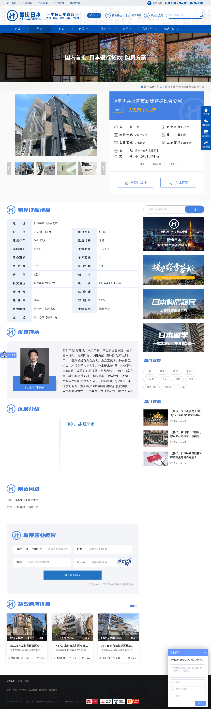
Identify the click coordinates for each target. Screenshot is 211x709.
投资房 (172, 164)
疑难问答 (27, 3)
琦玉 (162, 371)
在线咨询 (178, 183)
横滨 (175, 371)
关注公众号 (157, 15)
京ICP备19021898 (14, 701)
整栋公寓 (157, 164)
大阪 (149, 371)
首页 (17, 28)
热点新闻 (43, 3)
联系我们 (53, 690)
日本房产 (149, 86)
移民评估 (117, 15)
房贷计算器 (135, 183)
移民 (83, 28)
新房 (142, 164)
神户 (178, 379)
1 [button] (132, 606)
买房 (39, 28)
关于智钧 (11, 3)
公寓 (20, 681)
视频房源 (75, 3)
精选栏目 (171, 28)
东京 (188, 371)
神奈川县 (151, 387)
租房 (61, 28)
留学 (127, 28)
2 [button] (136, 606)
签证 (105, 28)
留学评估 (136, 15)
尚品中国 (79, 701)
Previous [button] (9, 168)
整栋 (27, 681)
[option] (56, 125)
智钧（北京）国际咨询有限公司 (39, 701)
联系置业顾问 (72, 575)
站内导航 (11, 681)
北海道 (150, 379)
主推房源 (59, 3)
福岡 (191, 379)
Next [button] (103, 168)
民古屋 (168, 387)
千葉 (182, 387)
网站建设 (69, 701)
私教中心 (149, 28)
